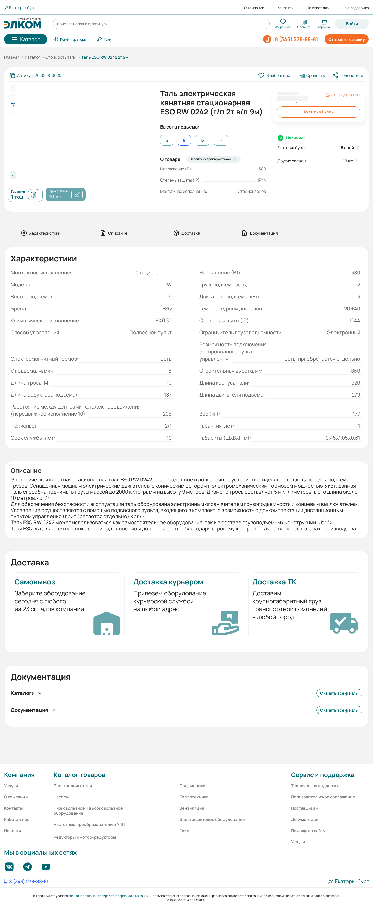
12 (202, 140)
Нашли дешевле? (343, 95)
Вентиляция (192, 808)
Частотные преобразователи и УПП (89, 824)
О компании (254, 8)
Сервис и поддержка (322, 774)
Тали (184, 830)
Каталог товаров (79, 774)
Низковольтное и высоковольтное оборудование (88, 811)
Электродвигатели (73, 785)
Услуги (11, 785)
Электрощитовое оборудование (212, 819)
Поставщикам (304, 808)
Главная (12, 57)
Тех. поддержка (356, 8)
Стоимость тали (60, 57)
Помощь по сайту (308, 830)
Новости (12, 830)
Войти (352, 24)
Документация (306, 819)
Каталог (32, 57)
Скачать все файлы (339, 693)
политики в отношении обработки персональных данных (109, 896)
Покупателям (318, 8)
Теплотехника (194, 796)
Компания (19, 774)
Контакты (285, 8)
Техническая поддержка (316, 785)
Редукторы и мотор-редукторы (85, 837)
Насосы (61, 796)
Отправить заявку (346, 39)
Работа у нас (16, 819)
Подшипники (192, 785)
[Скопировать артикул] (35, 75)
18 (221, 140)
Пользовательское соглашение (323, 796)
